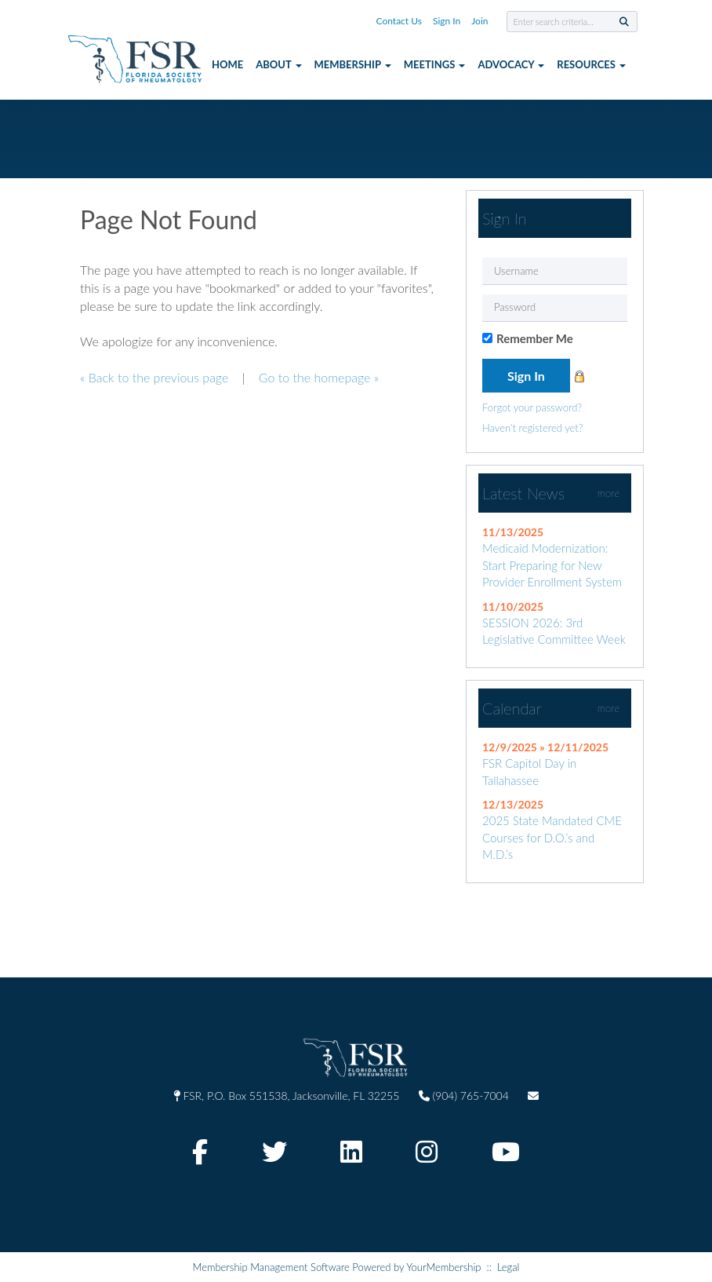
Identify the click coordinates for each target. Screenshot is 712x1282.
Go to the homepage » (319, 377)
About (278, 64)
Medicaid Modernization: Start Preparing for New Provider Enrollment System (552, 565)
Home (227, 64)
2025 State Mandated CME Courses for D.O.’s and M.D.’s (552, 837)
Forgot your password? (532, 407)
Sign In (446, 21)
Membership (352, 64)
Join (479, 21)
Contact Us (399, 21)
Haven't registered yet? (532, 428)
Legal (508, 1267)
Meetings (435, 64)
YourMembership (443, 1267)
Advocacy (511, 64)
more (608, 493)
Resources (591, 64)
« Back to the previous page (154, 377)
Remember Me (534, 338)
